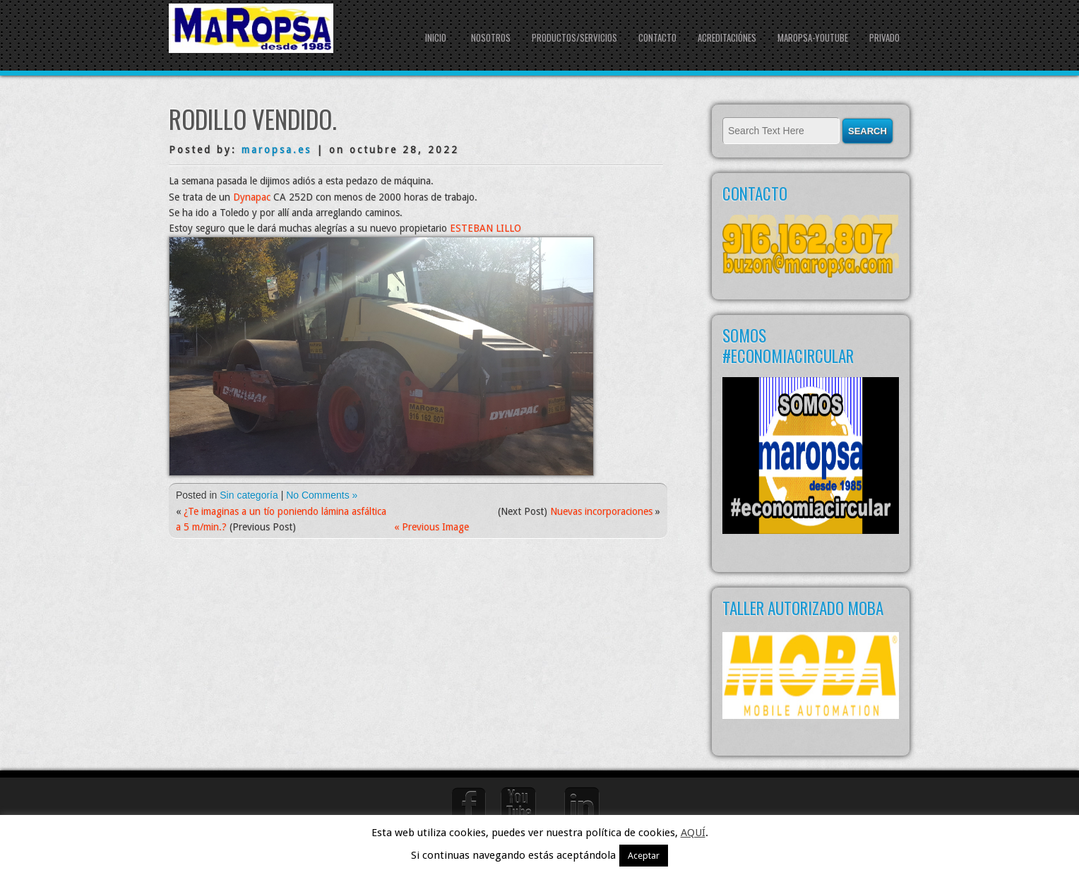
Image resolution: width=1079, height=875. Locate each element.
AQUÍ (693, 832)
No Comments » (321, 495)
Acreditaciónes (727, 37)
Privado (884, 37)
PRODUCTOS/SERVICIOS (574, 37)
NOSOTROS (491, 37)
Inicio (435, 37)
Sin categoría (249, 495)
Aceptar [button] (644, 855)
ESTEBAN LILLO (485, 228)
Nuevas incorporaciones (601, 511)
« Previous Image (431, 526)
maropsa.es (276, 149)
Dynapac (251, 197)
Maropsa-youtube (812, 37)
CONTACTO (657, 37)
